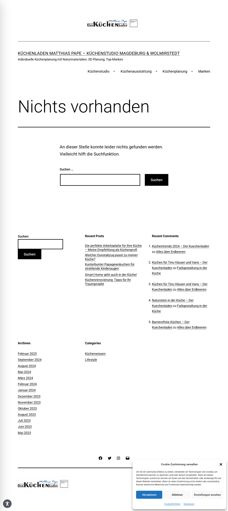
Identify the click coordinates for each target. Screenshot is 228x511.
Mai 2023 (24, 433)
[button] (221, 464)
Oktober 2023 (27, 408)
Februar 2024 (27, 384)
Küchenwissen (95, 353)
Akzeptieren (149, 494)
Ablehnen (177, 494)
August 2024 (27, 366)
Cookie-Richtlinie (172, 504)
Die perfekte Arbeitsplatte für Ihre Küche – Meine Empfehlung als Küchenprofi (113, 248)
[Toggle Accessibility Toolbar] (7, 503)
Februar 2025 (27, 353)
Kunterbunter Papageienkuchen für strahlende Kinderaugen (109, 266)
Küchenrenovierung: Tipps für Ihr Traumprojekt (108, 282)
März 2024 (25, 378)
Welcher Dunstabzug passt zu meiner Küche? (111, 257)
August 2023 (27, 414)
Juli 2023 (24, 420)
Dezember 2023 (29, 396)
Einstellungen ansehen (207, 494)
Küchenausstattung (136, 71)
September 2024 (30, 360)
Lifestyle (91, 360)
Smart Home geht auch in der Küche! (111, 274)
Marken (204, 71)
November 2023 (29, 402)
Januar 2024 (27, 390)
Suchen (23, 236)
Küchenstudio (98, 71)
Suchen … (66, 169)
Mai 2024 (24, 372)
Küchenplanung (175, 71)
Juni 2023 (25, 426)
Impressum (189, 504)
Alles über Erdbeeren (170, 252)
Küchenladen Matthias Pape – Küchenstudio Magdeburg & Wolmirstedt (99, 53)
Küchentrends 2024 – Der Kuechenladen (180, 246)
